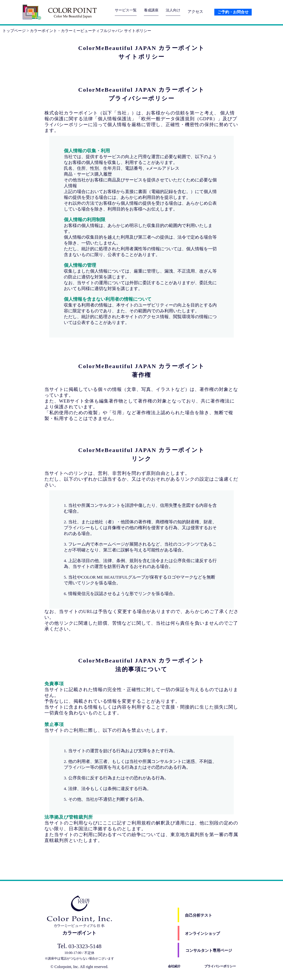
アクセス (199, 11)
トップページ (14, 31)
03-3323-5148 (79, 946)
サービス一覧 (126, 11)
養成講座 (153, 11)
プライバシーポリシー (220, 966)
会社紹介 (174, 966)
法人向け (176, 11)
